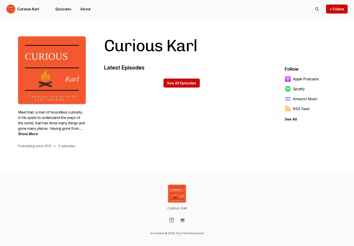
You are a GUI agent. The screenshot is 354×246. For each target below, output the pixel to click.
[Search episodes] (317, 9)
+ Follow (337, 9)
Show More (28, 134)
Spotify (295, 89)
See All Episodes (181, 83)
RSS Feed (297, 109)
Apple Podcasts (302, 79)
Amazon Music (301, 99)
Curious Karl (28, 9)
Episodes (63, 9)
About (85, 9)
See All (291, 119)
